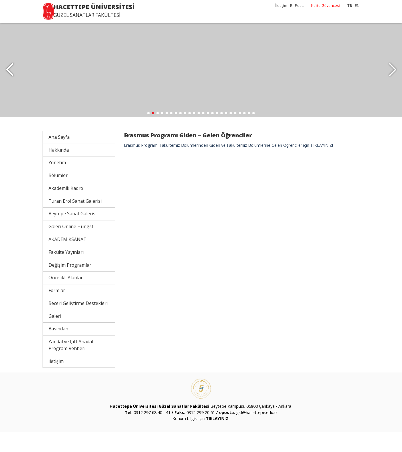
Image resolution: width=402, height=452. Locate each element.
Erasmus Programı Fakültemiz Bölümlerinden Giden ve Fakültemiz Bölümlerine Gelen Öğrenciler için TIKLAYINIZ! (228, 165)
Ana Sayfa (59, 157)
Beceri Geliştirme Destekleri (78, 323)
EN (357, 5)
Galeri (55, 336)
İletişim (281, 5)
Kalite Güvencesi (325, 5)
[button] (392, 80)
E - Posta (297, 5)
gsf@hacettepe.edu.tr (256, 432)
